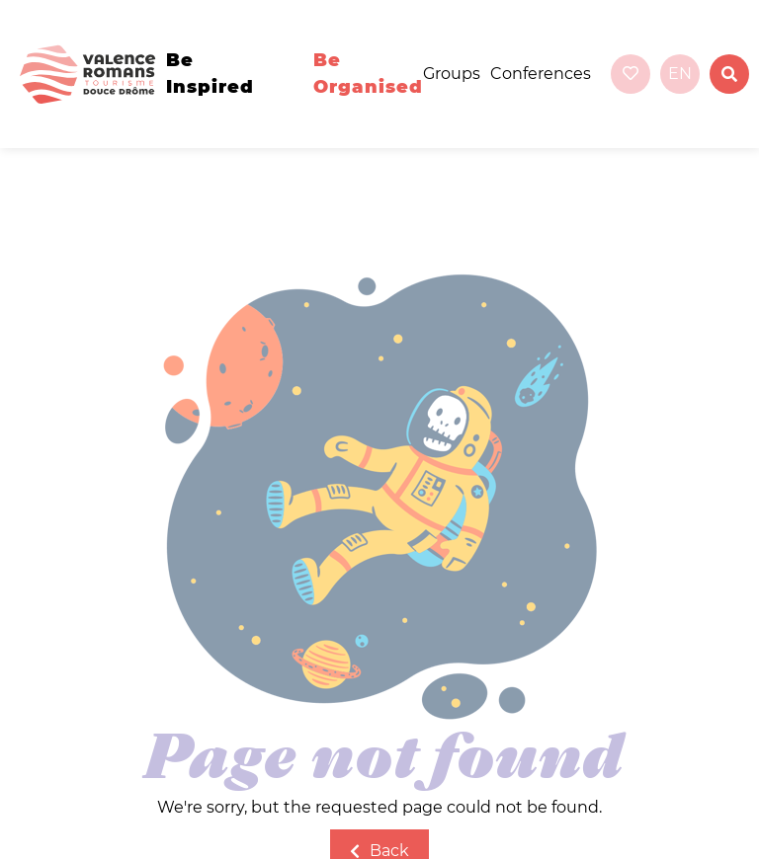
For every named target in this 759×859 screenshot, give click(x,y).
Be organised (368, 73)
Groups (451, 73)
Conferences (540, 73)
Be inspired (210, 73)
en (680, 73)
